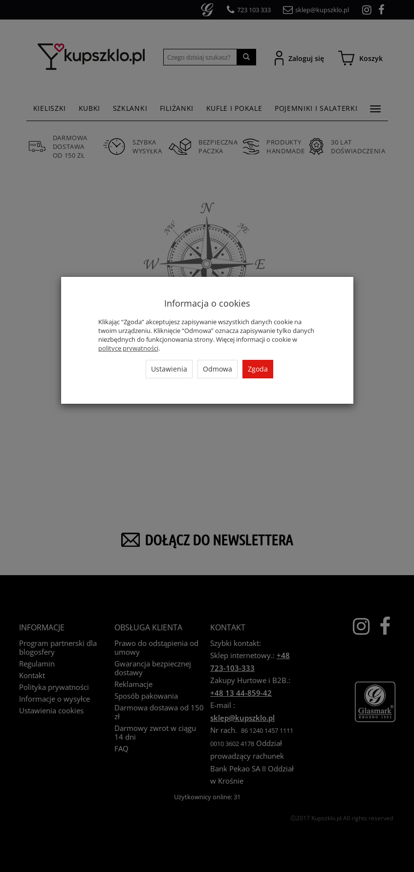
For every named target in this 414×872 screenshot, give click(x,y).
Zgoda (258, 369)
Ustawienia (169, 369)
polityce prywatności (128, 348)
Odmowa (217, 369)
